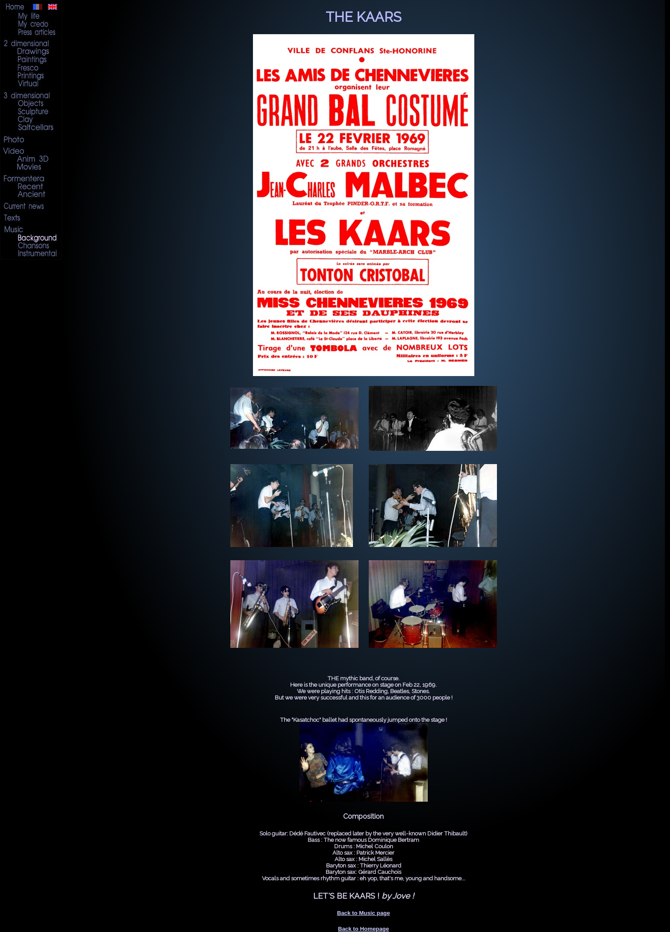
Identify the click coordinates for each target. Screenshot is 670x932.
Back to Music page (363, 913)
